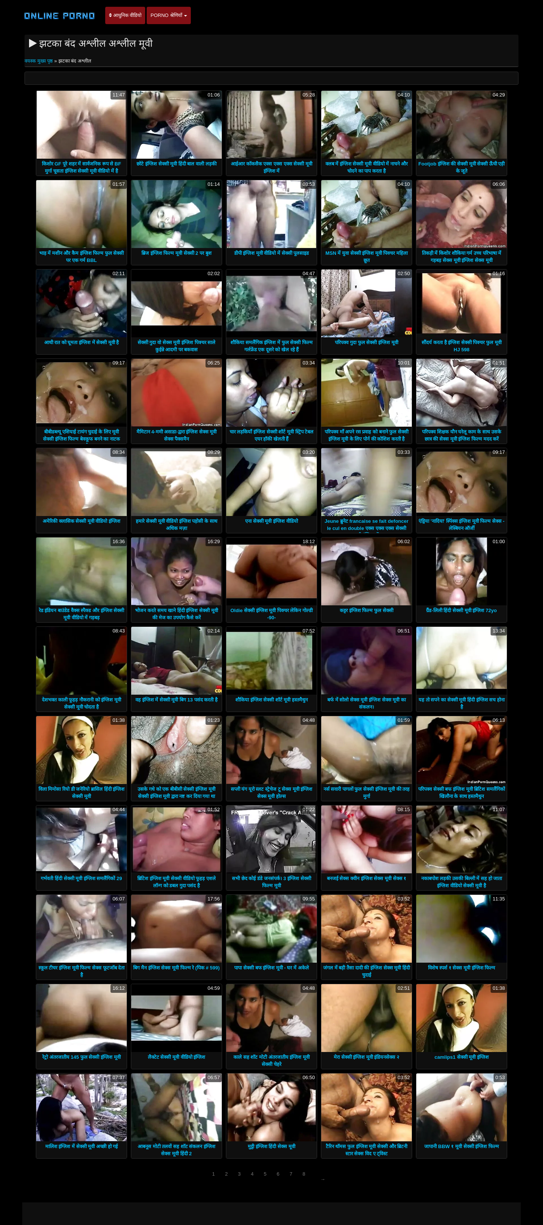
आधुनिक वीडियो (125, 15)
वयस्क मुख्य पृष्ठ (39, 61)
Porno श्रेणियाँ (168, 15)
